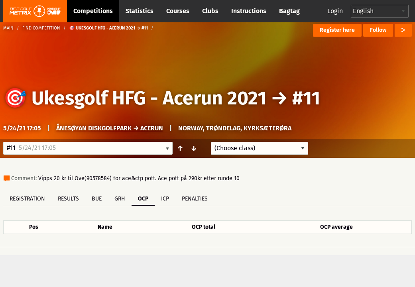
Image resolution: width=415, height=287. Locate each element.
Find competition (41, 28)
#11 (306, 98)
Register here (337, 30)
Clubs (210, 11)
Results (68, 198)
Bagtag (289, 11)
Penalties (195, 198)
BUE (97, 198)
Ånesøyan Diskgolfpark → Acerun (109, 128)
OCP (143, 198)
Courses (177, 11)
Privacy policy (212, 265)
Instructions (248, 11)
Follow (378, 30)
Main (8, 28)
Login (335, 11)
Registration (27, 198)
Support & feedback (139, 265)
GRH (119, 198)
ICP (165, 198)
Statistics (139, 11)
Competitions (93, 11)
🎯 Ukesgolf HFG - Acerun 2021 (134, 98)
